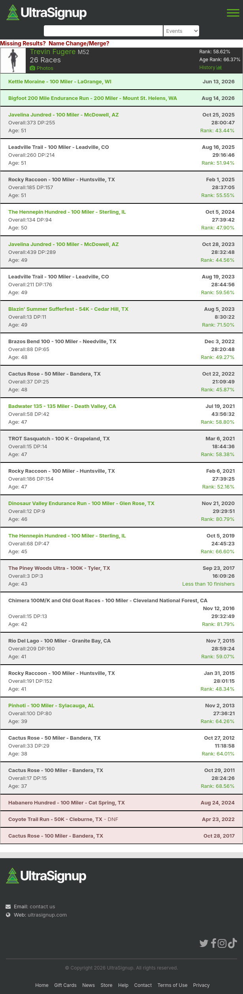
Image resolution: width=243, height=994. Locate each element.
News (88, 985)
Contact (143, 985)
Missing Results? (23, 43)
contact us (42, 906)
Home (42, 985)
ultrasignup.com (47, 914)
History (210, 67)
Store (107, 985)
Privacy (201, 985)
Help (123, 985)
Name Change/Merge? (79, 43)
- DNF (63, 819)
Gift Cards (65, 985)
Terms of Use (172, 985)
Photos (41, 68)
